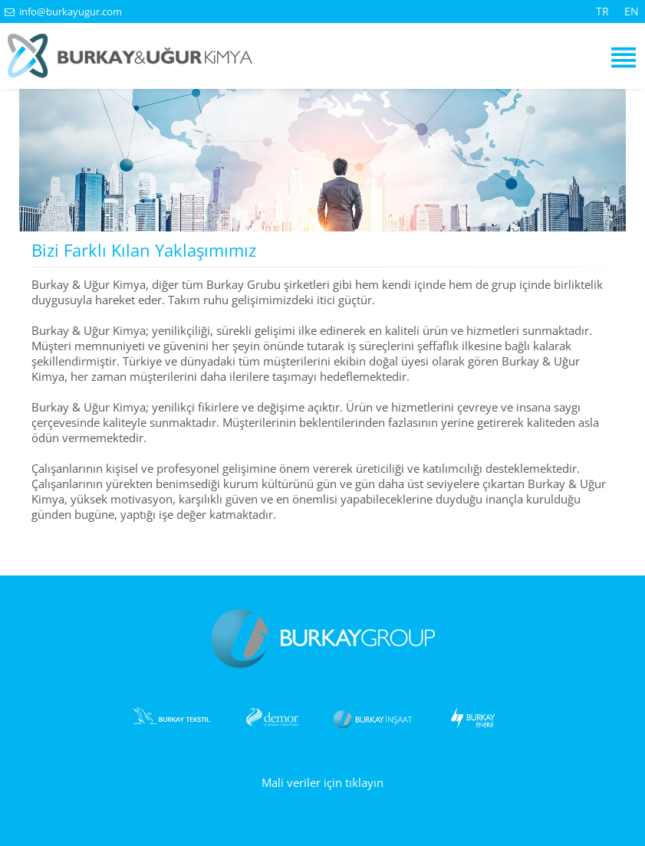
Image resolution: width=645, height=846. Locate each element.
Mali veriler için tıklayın (322, 782)
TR (602, 11)
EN (631, 11)
